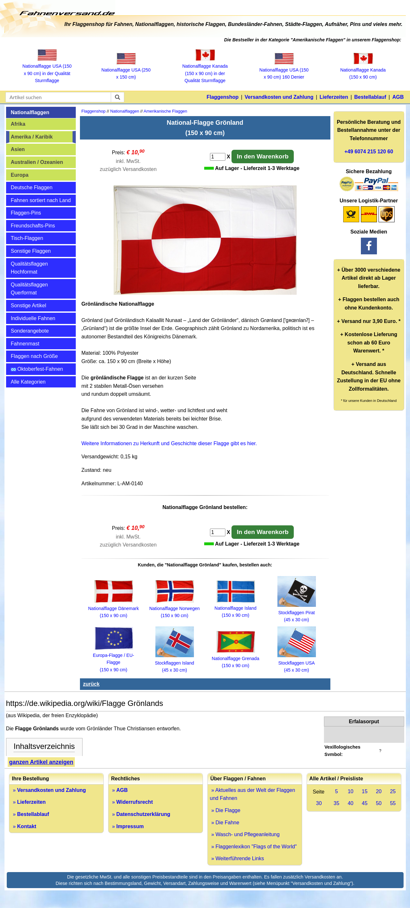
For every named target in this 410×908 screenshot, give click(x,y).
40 (350, 803)
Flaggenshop (222, 97)
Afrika (18, 124)
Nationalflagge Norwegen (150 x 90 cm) (174, 608)
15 (365, 791)
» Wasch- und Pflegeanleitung (245, 834)
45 (365, 803)
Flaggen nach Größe (34, 356)
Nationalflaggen (30, 112)
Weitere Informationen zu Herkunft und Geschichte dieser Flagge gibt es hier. (169, 443)
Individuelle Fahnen (33, 318)
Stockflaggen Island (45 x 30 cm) (174, 663)
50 (379, 803)
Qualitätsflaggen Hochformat (29, 268)
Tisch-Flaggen (27, 238)
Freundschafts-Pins (33, 225)
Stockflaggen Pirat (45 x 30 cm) (296, 612)
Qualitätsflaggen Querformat (29, 289)
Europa (20, 175)
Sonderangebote (30, 331)
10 (350, 791)
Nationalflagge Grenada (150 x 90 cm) (235, 658)
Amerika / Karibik (32, 137)
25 (393, 791)
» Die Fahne (225, 822)
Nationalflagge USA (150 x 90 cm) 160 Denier (284, 70)
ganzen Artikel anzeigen (41, 762)
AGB (398, 97)
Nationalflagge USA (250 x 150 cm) (126, 70)
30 (319, 803)
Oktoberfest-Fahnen (37, 369)
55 (393, 803)
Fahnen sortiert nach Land (41, 200)
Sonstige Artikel (28, 305)
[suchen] (117, 97)
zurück (91, 684)
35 (336, 803)
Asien (18, 149)
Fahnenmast (25, 343)
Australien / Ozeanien (37, 162)
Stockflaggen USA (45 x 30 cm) (296, 663)
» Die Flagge (225, 810)
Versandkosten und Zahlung (279, 97)
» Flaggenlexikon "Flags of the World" (253, 846)
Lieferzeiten (333, 97)
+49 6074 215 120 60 (369, 151)
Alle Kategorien (28, 382)
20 (379, 791)
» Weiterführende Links (237, 858)
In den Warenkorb (262, 156)
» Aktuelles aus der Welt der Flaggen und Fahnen (252, 794)
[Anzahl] (217, 157)
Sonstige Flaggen (31, 251)
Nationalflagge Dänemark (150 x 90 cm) (113, 608)
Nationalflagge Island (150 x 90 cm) (235, 608)
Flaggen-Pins (26, 213)
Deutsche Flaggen (32, 187)
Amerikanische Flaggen (165, 111)
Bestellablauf (370, 97)
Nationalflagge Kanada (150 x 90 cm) (363, 70)
